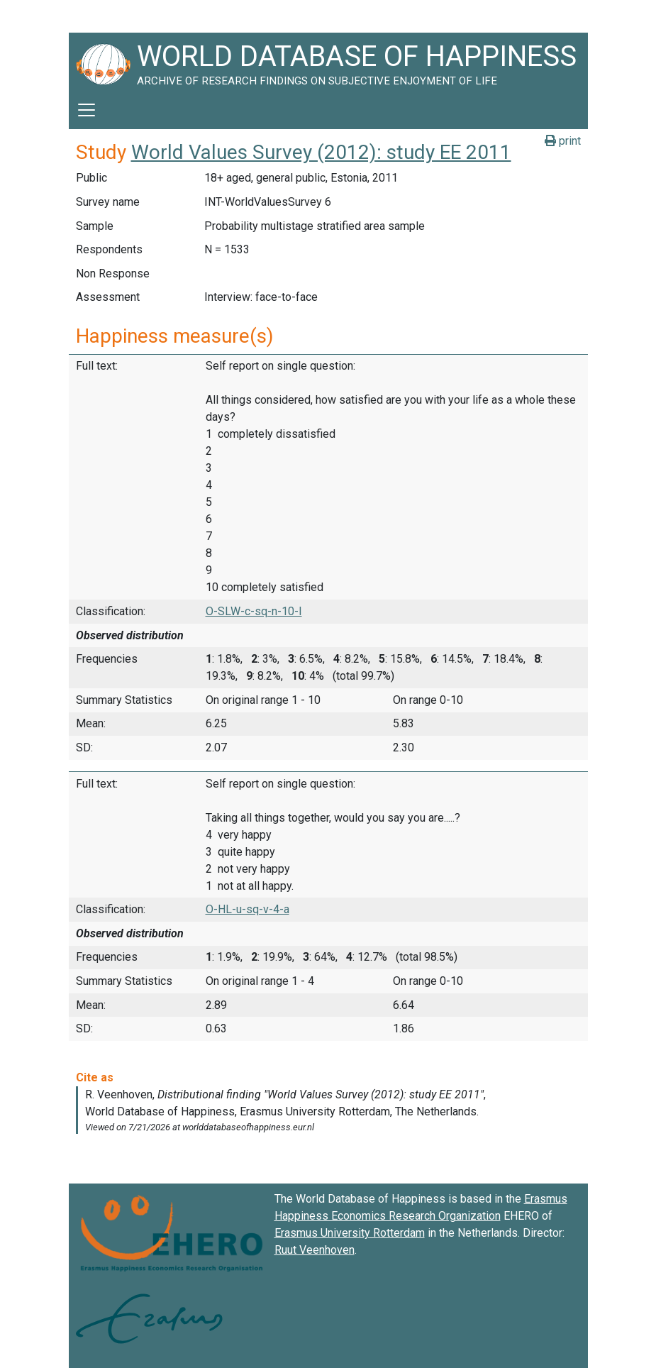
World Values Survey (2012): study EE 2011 (321, 152)
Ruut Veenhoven (314, 1250)
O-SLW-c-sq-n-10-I (254, 611)
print (563, 141)
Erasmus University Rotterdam (349, 1233)
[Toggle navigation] (86, 109)
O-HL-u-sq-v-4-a (247, 909)
